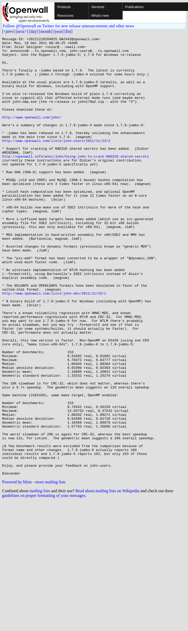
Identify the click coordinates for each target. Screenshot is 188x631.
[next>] (22, 31)
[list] (68, 31)
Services (97, 7)
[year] (59, 31)
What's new (100, 15)
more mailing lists (50, 569)
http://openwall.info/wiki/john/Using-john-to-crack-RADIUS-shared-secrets (75, 180)
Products (64, 7)
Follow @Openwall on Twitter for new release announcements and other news (68, 26)
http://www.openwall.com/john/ (31, 133)
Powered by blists (17, 569)
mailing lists (40, 578)
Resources (65, 15)
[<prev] (8, 31)
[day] (33, 31)
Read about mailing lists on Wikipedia (107, 578)
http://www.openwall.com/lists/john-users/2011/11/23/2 (56, 161)
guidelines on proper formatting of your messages (43, 583)
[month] (46, 31)
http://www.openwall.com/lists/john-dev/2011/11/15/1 (54, 344)
